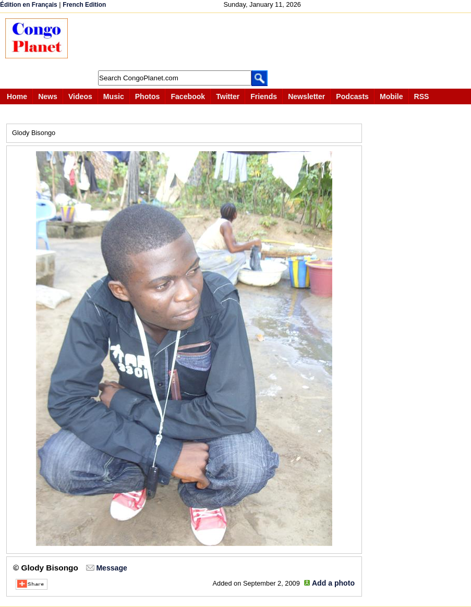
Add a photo (333, 583)
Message (111, 568)
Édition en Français (28, 4)
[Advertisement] (268, 41)
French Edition (84, 4)
